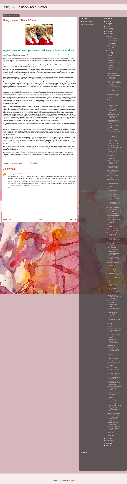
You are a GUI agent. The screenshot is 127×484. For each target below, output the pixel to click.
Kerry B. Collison (87, 21)
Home (40, 220)
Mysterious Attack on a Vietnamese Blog (113, 229)
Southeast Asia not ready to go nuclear (113, 176)
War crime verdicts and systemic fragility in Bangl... (113, 428)
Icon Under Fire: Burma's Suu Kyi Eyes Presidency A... (114, 296)
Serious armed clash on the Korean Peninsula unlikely (114, 82)
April (109, 57)
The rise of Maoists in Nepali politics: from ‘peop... (113, 258)
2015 (107, 31)
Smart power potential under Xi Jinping (113, 374)
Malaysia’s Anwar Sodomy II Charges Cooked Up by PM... (113, 349)
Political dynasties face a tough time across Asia (114, 69)
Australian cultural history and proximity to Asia (113, 284)
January (110, 435)
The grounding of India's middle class (114, 309)
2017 (107, 26)
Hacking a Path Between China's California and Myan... (114, 409)
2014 (107, 33)
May (109, 55)
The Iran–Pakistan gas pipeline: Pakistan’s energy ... (113, 105)
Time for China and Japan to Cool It (112, 423)
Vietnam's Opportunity (113, 73)
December (111, 38)
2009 (107, 445)
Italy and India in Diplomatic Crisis (112, 248)
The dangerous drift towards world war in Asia (113, 131)
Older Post (72, 220)
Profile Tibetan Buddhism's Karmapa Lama (113, 325)
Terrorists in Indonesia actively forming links (113, 239)
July (109, 50)
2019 (107, 21)
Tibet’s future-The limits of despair (113, 353)
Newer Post (7, 220)
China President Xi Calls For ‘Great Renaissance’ (114, 244)
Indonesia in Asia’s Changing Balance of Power (113, 314)
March (109, 60)
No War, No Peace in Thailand (113, 91)
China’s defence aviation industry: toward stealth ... (114, 336)
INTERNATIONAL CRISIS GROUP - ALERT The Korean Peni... (113, 290)
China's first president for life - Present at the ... (114, 212)
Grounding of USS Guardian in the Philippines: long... (113, 341)
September (111, 45)
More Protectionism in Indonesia (113, 216)
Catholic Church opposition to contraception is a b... (114, 111)
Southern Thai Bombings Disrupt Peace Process (114, 388)
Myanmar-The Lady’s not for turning (113, 208)
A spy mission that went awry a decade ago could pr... (113, 64)
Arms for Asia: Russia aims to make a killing (114, 404)
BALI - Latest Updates (113, 392)
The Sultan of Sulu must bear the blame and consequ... (114, 358)
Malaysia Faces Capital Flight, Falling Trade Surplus (113, 234)
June (109, 53)
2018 (107, 24)
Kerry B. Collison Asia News (24, 7)
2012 (107, 438)
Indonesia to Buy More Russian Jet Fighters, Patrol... (113, 198)
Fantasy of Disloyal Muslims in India (112, 166)
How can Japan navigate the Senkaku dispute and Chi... (114, 330)
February (110, 432)
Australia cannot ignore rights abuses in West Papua (114, 319)
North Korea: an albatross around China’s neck (112, 190)
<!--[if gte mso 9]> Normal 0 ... (112, 301)
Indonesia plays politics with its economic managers (113, 185)
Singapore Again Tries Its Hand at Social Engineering (113, 116)
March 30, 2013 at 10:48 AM (22, 174)
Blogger (74, 480)
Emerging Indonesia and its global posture (114, 377)
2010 (107, 443)
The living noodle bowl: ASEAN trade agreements (113, 77)
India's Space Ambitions (113, 345)
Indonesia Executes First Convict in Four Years (114, 274)
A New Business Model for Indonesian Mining (114, 146)
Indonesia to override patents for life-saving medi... (114, 121)
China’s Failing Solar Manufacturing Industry (113, 162)
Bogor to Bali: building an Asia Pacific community (113, 171)
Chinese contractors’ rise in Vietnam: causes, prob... (114, 279)
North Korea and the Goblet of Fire (112, 225)
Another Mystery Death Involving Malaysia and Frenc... (113, 221)
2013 (107, 36)
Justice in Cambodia (112, 194)
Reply (9, 187)
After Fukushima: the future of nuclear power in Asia (113, 264)
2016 (107, 28)
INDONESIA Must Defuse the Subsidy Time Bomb (113, 253)
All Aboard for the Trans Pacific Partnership (113, 414)
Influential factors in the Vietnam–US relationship (113, 269)
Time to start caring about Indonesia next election (113, 396)
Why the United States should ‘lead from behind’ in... (113, 151)
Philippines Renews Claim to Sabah (112, 100)
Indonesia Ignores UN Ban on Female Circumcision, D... (113, 136)
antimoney (11, 174)
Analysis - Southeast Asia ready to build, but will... (113, 96)
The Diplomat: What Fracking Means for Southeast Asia (113, 369)
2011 (107, 440)
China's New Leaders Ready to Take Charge (113, 419)
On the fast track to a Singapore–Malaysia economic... (113, 157)
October (110, 43)
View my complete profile (87, 24)
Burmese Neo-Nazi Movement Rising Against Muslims (112, 142)
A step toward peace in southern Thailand (113, 180)
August (110, 48)
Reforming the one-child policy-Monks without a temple (113, 204)
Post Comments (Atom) (43, 226)
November (111, 40)
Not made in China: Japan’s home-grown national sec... (113, 382)
